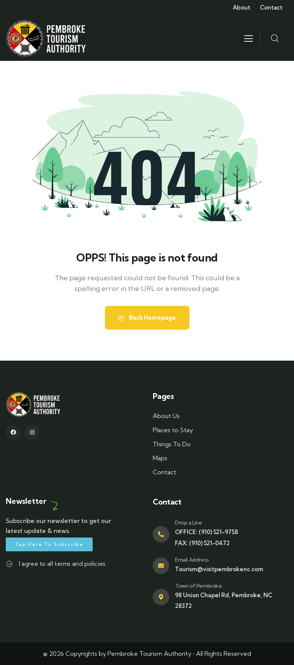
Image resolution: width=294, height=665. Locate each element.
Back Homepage (147, 317)
